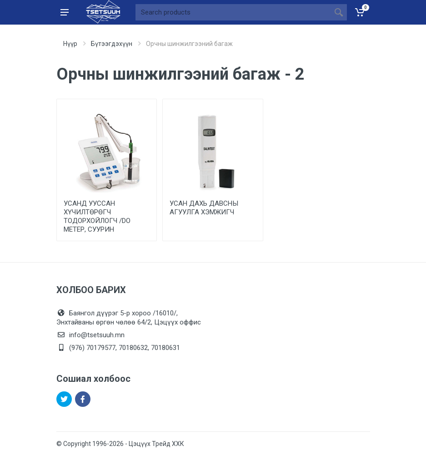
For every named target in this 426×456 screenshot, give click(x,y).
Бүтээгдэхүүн (111, 43)
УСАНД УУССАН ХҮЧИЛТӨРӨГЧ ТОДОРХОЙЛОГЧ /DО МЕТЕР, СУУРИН (97, 216)
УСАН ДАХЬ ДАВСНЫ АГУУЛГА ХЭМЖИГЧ (204, 207)
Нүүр (70, 43)
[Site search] (233, 12)
